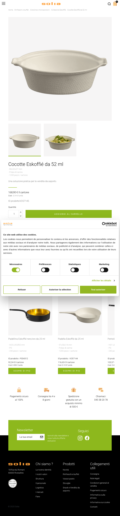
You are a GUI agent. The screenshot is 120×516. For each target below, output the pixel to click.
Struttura (40, 478)
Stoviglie (66, 483)
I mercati (39, 492)
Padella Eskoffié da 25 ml (71, 339)
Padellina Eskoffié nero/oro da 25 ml (26, 339)
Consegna (94, 474)
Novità (66, 469)
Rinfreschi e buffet (71, 474)
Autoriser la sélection (60, 289)
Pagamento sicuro (98, 490)
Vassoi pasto (68, 478)
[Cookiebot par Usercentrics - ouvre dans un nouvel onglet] (104, 224)
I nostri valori (41, 474)
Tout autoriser (98, 289)
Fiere (38, 496)
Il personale (41, 483)
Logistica (40, 487)
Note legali (94, 478)
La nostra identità (43, 469)
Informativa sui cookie (100, 502)
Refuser (22, 289)
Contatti (93, 506)
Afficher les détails (101, 280)
